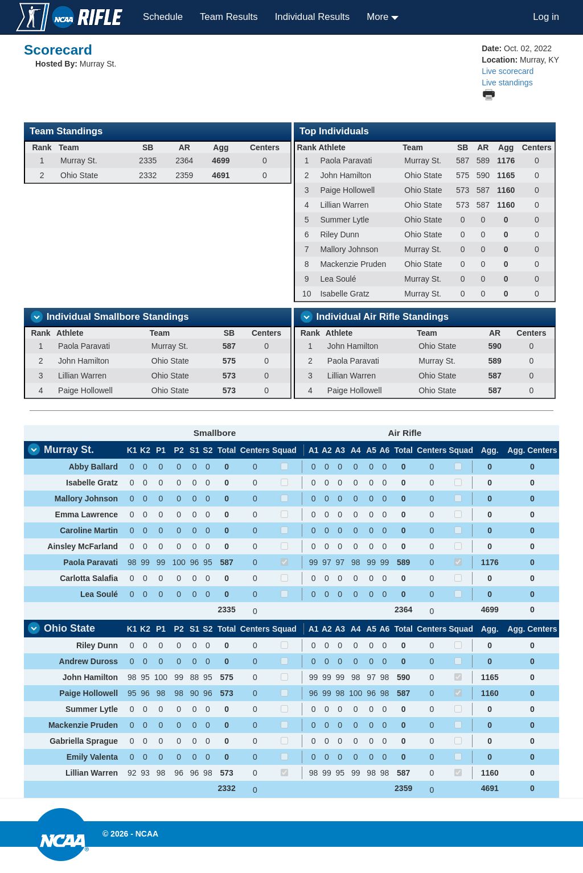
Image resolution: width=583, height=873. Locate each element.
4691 (490, 788)
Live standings (507, 82)
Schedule (163, 16)
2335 (227, 609)
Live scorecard (507, 71)
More (379, 16)
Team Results (229, 16)
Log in (546, 16)
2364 (403, 609)
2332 (227, 788)
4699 (490, 609)
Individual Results (312, 16)
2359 (403, 788)
